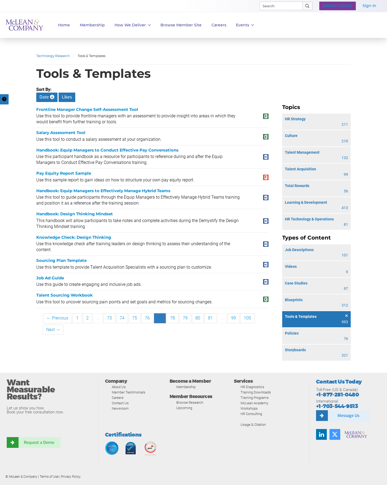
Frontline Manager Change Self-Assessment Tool (87, 109)
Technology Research (53, 56)
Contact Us (120, 403)
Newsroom (120, 408)
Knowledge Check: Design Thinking (73, 237)
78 (172, 318)
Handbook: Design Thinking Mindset (74, 213)
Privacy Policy (71, 477)
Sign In (369, 5)
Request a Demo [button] (337, 6)
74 (122, 318)
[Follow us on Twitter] (334, 434)
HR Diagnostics (252, 387)
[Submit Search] (308, 6)
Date (47, 97)
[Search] (279, 6)
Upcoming (184, 408)
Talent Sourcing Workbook (64, 295)
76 (147, 318)
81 (210, 318)
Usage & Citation (253, 425)
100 (247, 318)
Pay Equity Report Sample (63, 173)
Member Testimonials (128, 392)
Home (64, 25)
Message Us (348, 415)
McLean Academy (254, 403)
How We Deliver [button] (132, 25)
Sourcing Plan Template (61, 260)
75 (134, 318)
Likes (67, 97)
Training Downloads (256, 392)
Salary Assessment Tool (60, 132)
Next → (53, 329)
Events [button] (245, 25)
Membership (92, 25)
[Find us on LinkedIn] (321, 434)
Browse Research (189, 402)
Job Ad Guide (50, 277)
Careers (118, 398)
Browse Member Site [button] (181, 25)
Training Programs (255, 398)
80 (197, 318)
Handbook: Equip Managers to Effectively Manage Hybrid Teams (103, 190)
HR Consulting (251, 414)
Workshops (249, 408)
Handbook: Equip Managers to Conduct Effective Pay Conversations (107, 150)
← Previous (57, 318)
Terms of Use (49, 477)
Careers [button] (219, 25)
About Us (119, 387)
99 (233, 318)
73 (109, 318)
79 (185, 318)
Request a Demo (39, 442)
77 (159, 318)
